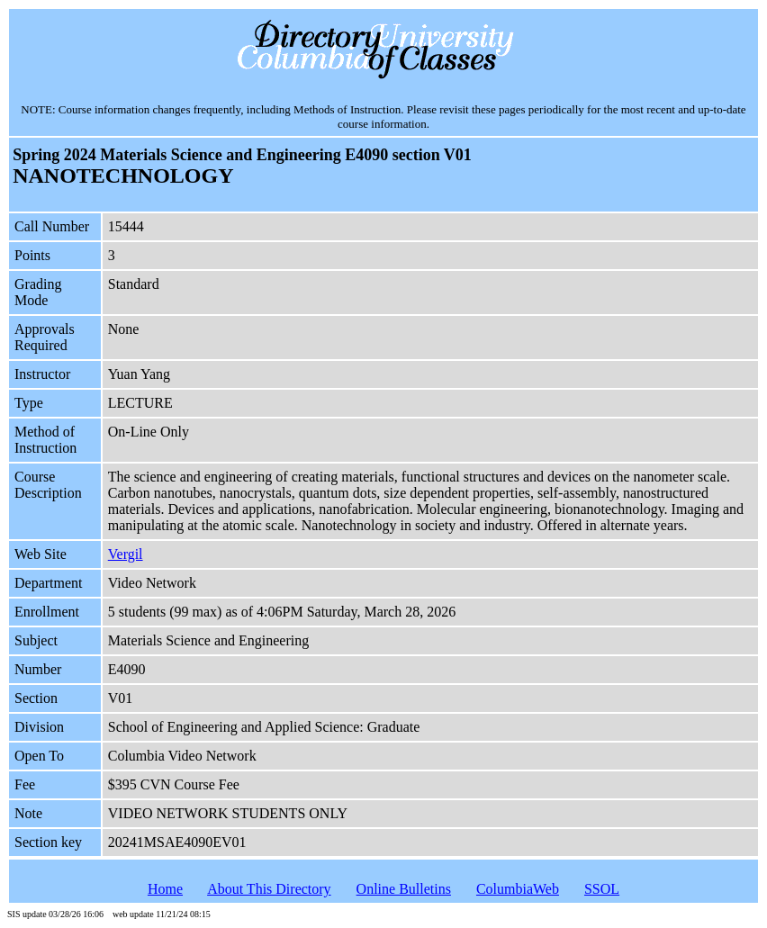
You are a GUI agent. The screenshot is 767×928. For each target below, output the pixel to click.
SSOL (601, 888)
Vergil (125, 554)
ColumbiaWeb (517, 888)
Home (165, 888)
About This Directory (268, 888)
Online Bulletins (403, 888)
